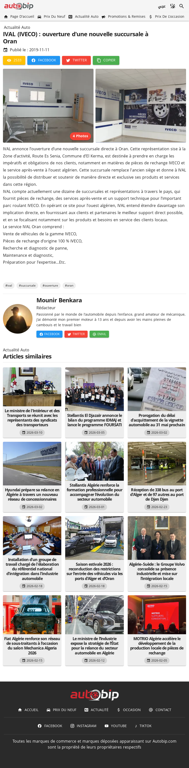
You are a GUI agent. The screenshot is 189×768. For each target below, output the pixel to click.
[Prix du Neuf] (51, 16)
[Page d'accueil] (19, 16)
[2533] (14, 60)
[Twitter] (76, 60)
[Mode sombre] (172, 6)
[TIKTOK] (143, 725)
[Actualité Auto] (83, 16)
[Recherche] (181, 6)
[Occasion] (128, 709)
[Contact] (160, 709)
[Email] (99, 334)
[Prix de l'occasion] (166, 16)
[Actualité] (96, 709)
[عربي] (161, 6)
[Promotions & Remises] (123, 16)
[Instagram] (83, 725)
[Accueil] (28, 709)
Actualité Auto (17, 27)
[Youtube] (115, 725)
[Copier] (106, 60)
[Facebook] (43, 60)
